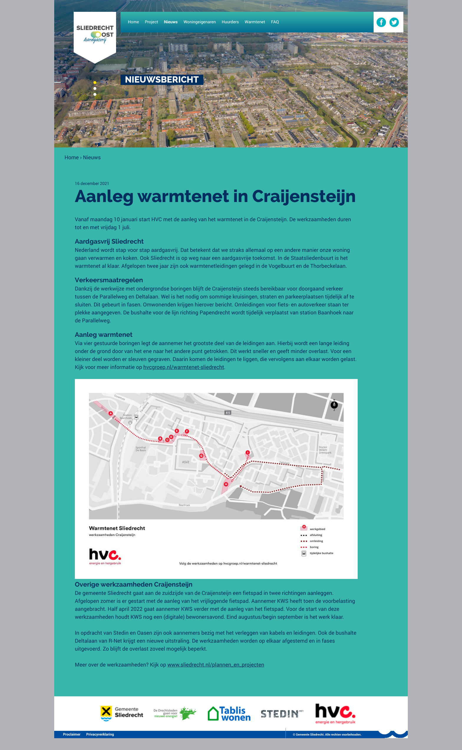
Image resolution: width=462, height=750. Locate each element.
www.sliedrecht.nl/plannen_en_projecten (215, 664)
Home (72, 157)
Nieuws (92, 157)
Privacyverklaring (100, 734)
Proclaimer (71, 734)
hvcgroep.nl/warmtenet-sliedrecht (183, 366)
